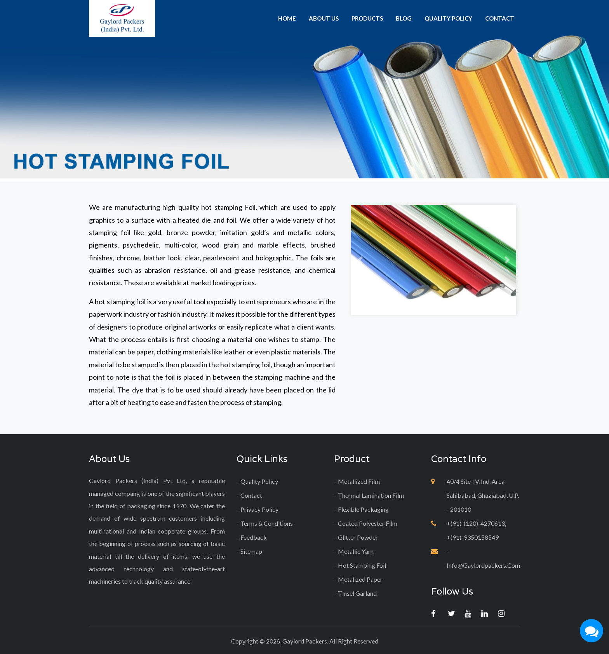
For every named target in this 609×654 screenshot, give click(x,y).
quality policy (448, 18)
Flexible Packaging (363, 509)
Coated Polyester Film (367, 523)
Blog (404, 18)
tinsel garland (357, 593)
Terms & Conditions (266, 523)
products (367, 18)
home (287, 18)
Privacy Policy (259, 509)
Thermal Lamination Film (371, 495)
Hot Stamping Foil (362, 565)
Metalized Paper (360, 579)
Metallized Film (359, 481)
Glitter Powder (358, 537)
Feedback (253, 537)
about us (324, 18)
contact (499, 18)
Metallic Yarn (356, 551)
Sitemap (251, 551)
